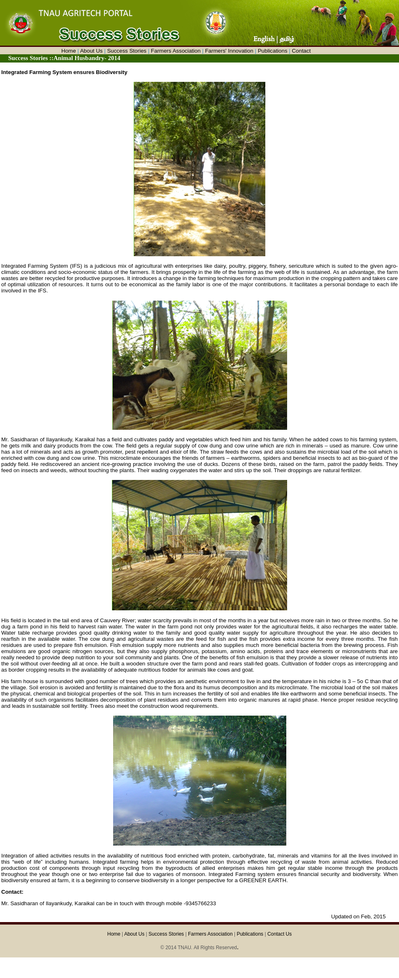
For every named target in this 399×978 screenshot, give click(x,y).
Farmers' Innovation (229, 51)
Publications (273, 51)
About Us (91, 51)
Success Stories (126, 51)
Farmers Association (176, 51)
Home (68, 51)
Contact (301, 51)
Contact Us (279, 934)
